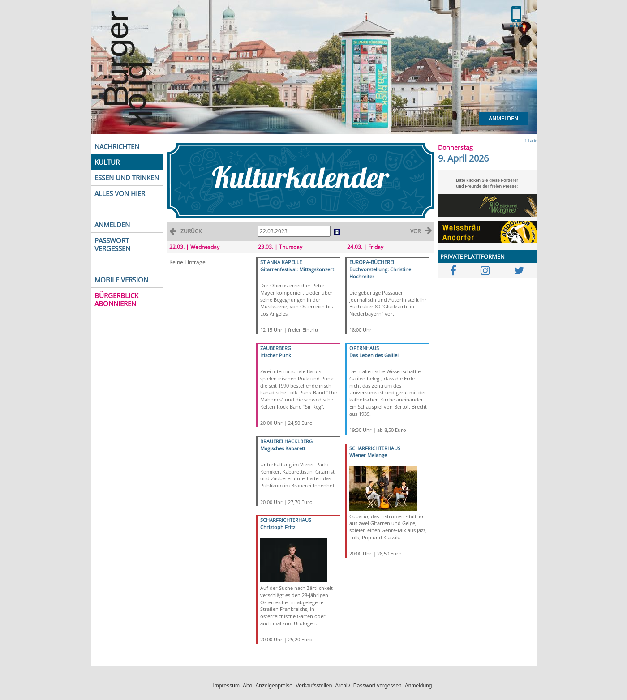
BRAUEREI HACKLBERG (286, 441)
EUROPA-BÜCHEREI (371, 262)
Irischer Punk (275, 355)
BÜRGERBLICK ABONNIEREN (116, 299)
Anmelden (503, 118)
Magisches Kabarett (282, 448)
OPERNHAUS (364, 348)
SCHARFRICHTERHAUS (285, 519)
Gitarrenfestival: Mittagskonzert (297, 269)
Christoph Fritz (277, 527)
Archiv (342, 686)
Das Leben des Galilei (374, 355)
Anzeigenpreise (273, 686)
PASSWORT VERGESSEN (112, 244)
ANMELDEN (112, 224)
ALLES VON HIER (119, 193)
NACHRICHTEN (116, 146)
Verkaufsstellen (314, 686)
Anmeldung (418, 686)
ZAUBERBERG (275, 348)
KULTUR (107, 162)
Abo (247, 686)
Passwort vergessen (377, 686)
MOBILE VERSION (121, 279)
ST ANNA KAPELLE (281, 262)
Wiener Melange (368, 455)
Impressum (226, 686)
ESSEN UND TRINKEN (126, 177)
